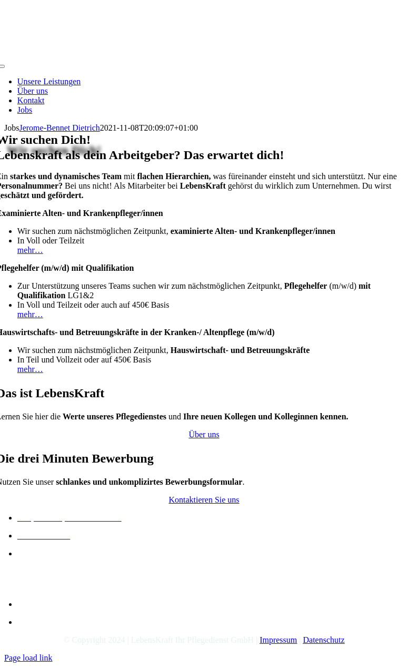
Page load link (28, 657)
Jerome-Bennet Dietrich (59, 127)
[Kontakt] (203, 499)
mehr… (30, 250)
